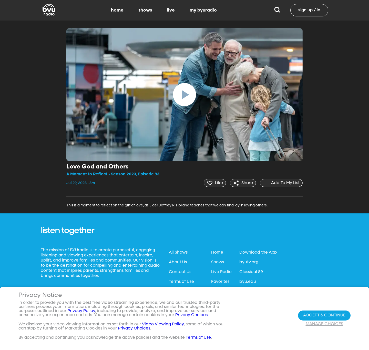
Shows (217, 262)
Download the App (258, 252)
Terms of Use (181, 281)
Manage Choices (324, 324)
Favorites (220, 281)
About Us (178, 262)
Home (217, 252)
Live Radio (221, 272)
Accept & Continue (324, 315)
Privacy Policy (81, 311)
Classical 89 (251, 272)
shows (145, 10)
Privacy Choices (134, 328)
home (117, 10)
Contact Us (180, 272)
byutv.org (248, 262)
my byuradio (203, 10)
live (171, 10)
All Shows (178, 252)
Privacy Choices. (192, 315)
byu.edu (247, 281)
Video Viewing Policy (163, 324)
